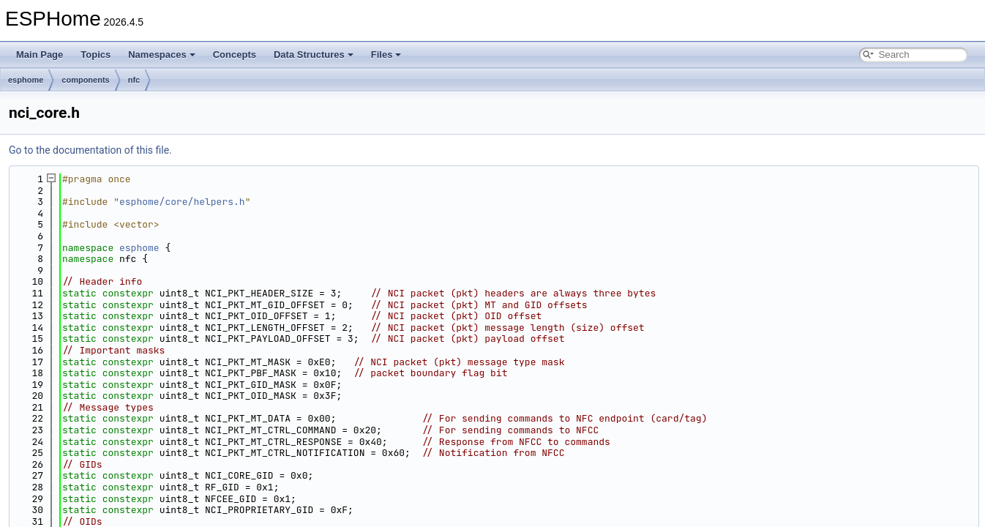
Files (386, 54)
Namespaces (161, 54)
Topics (95, 54)
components (85, 79)
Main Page (39, 54)
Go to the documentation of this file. (90, 150)
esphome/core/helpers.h (182, 201)
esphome (25, 79)
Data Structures (313, 54)
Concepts (234, 54)
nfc (134, 79)
